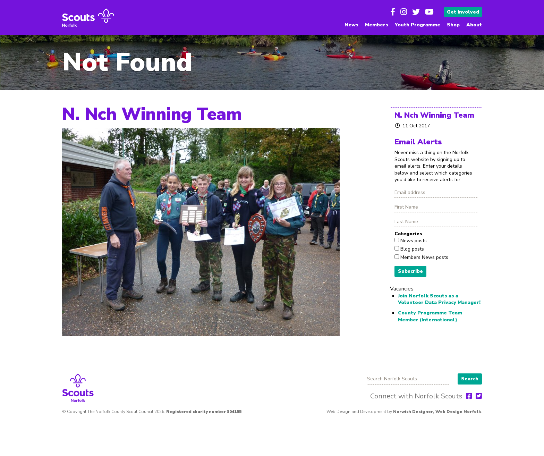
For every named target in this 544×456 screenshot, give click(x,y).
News (351, 25)
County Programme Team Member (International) (430, 316)
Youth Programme (417, 25)
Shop (453, 25)
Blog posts (411, 249)
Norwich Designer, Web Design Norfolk (437, 411)
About (474, 25)
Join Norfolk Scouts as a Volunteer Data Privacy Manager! (439, 299)
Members (376, 25)
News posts (413, 240)
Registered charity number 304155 (203, 411)
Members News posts (423, 257)
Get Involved (463, 12)
